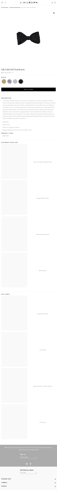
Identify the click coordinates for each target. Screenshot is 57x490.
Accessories (4, 7)
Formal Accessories (14, 7)
